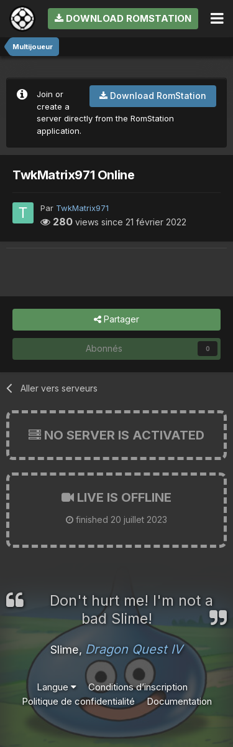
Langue (56, 687)
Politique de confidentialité (78, 701)
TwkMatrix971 (82, 208)
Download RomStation (123, 18)
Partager (116, 319)
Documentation (179, 701)
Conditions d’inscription (138, 687)
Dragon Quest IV (134, 649)
